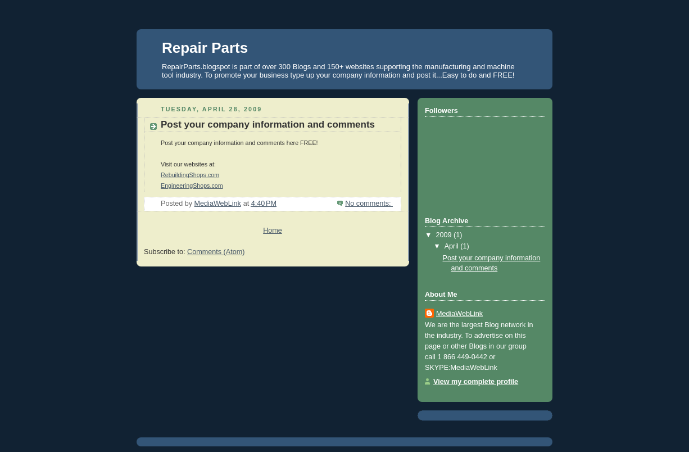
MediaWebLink (459, 314)
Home (272, 230)
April (453, 246)
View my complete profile (475, 382)
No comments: (369, 203)
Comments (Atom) (215, 252)
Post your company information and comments (268, 124)
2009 (445, 235)
